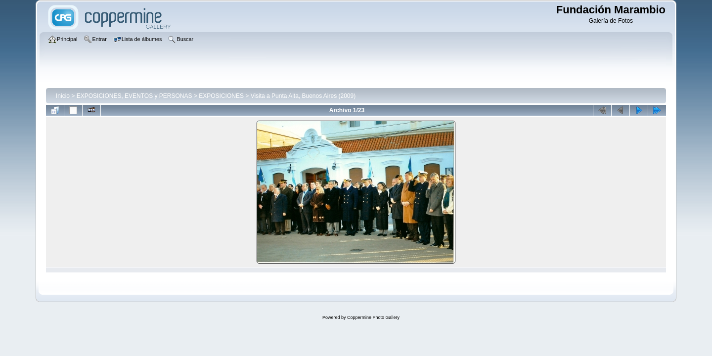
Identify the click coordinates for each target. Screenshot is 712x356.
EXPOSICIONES (221, 95)
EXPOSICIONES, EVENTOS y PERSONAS (134, 95)
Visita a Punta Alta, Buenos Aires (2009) (303, 95)
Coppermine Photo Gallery (373, 317)
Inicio (63, 95)
